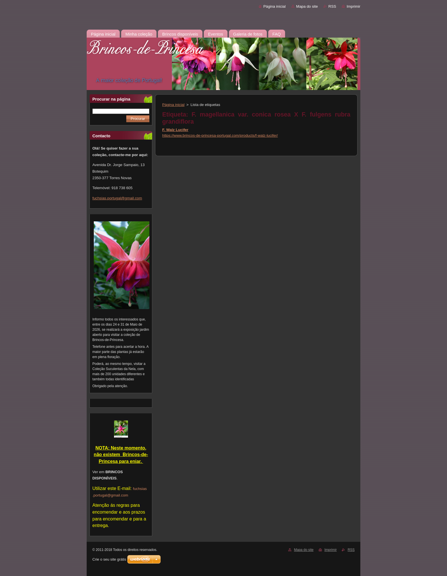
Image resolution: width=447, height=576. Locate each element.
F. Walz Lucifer (175, 130)
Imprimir (353, 6)
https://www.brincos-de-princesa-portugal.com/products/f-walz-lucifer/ (220, 135)
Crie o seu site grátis (109, 559)
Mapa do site (307, 6)
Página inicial (274, 6)
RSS (332, 6)
